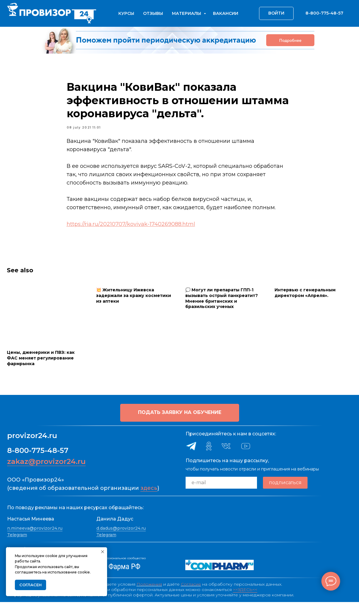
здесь (148, 490)
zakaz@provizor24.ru (46, 464)
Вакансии (225, 13)
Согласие (191, 587)
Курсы (126, 13)
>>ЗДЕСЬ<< (245, 592)
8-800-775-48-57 (37, 453)
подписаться (285, 485)
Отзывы (153, 13)
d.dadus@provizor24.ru (121, 531)
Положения (149, 587)
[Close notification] (103, 552)
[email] (221, 485)
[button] (179, 415)
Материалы (187, 13)
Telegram (17, 537)
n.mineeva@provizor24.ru (34, 531)
